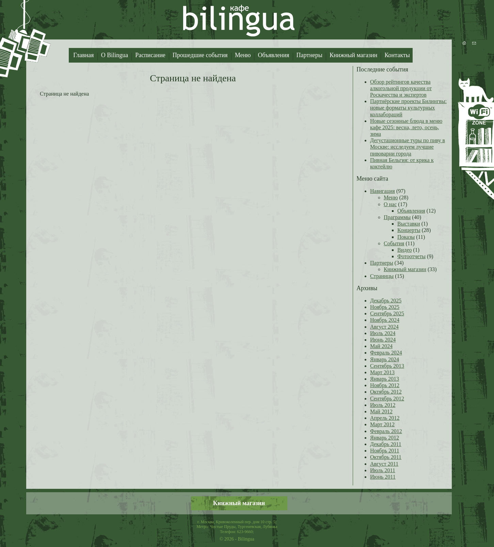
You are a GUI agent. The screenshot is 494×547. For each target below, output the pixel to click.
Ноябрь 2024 (384, 320)
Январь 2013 (384, 379)
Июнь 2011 (383, 477)
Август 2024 (384, 327)
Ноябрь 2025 (384, 307)
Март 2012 (382, 424)
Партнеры (309, 55)
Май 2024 (381, 346)
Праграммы (397, 217)
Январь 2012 (384, 438)
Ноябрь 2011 (384, 450)
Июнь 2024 (383, 340)
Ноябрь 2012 (384, 385)
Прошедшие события (200, 55)
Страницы (382, 276)
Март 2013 (382, 372)
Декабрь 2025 (385, 300)
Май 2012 (381, 411)
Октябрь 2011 (385, 457)
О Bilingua (114, 55)
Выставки (408, 224)
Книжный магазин (354, 55)
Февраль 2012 (386, 431)
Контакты (397, 55)
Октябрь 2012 (386, 392)
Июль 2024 (382, 333)
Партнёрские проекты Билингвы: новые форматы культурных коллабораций (408, 107)
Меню (243, 55)
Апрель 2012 (385, 418)
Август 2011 (384, 464)
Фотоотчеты (411, 256)
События (394, 243)
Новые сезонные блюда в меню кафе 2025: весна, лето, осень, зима (406, 127)
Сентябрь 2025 (387, 313)
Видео (404, 250)
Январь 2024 (384, 359)
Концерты (408, 230)
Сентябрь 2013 (387, 366)
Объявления (273, 55)
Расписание (150, 55)
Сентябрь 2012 (387, 398)
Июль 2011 (382, 470)
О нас (390, 204)
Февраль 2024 (386, 352)
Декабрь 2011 (385, 444)
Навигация (382, 191)
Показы (406, 237)
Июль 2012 (382, 405)
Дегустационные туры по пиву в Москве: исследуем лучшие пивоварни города (407, 146)
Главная (83, 55)
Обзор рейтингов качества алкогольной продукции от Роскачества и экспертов (401, 88)
